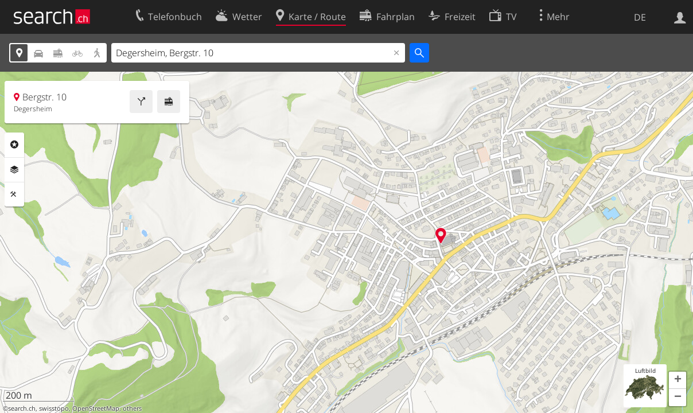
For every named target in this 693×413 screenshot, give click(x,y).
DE (640, 17)
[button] (677, 380)
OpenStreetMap (95, 408)
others (132, 408)
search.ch (22, 408)
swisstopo (54, 408)
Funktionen (14, 194)
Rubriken (14, 145)
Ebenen (14, 170)
